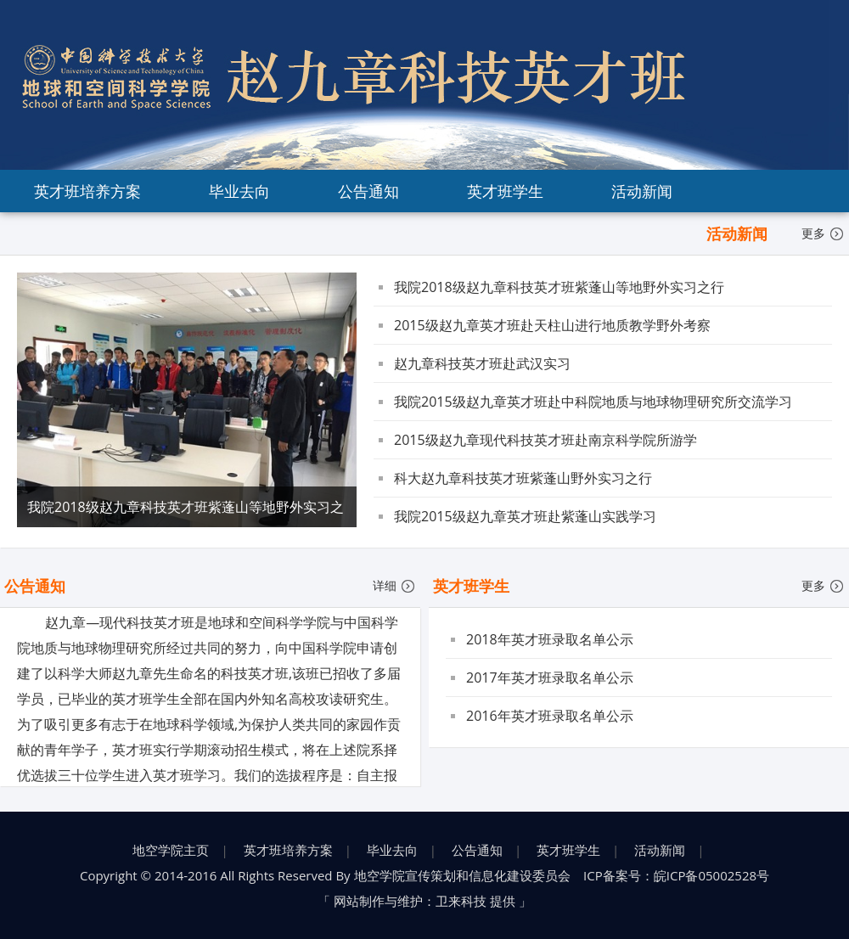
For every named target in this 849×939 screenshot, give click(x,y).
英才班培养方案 (87, 191)
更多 (823, 233)
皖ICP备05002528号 (711, 875)
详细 (394, 585)
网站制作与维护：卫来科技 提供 (424, 900)
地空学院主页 (170, 849)
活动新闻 (641, 191)
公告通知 (368, 191)
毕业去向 (239, 191)
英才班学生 (505, 191)
